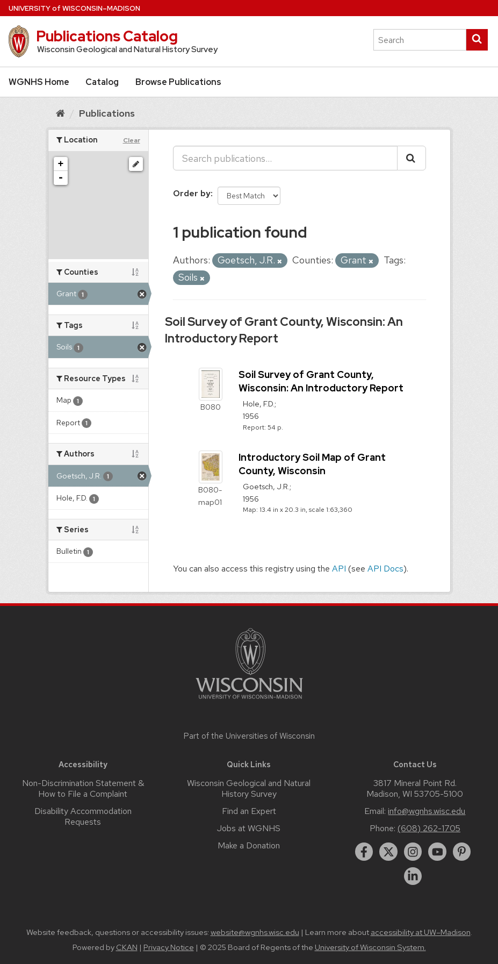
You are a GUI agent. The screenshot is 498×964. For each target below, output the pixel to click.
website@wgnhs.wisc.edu (255, 932)
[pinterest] (462, 851)
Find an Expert (249, 811)
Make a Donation (249, 845)
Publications (107, 113)
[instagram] (413, 851)
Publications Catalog (107, 36)
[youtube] (437, 851)
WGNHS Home (39, 82)
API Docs (385, 568)
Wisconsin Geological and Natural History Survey (249, 788)
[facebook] (364, 851)
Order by (192, 193)
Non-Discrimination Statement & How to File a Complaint (83, 788)
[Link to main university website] (249, 700)
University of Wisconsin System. (370, 947)
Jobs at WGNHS (248, 828)
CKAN (127, 947)
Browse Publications (178, 82)
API (339, 568)
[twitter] (388, 851)
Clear (131, 140)
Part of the (249, 736)
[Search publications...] (285, 158)
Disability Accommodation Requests (83, 816)
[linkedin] (413, 876)
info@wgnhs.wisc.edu (426, 811)
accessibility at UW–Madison (421, 932)
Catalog (102, 82)
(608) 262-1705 (429, 828)
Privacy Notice (168, 947)
